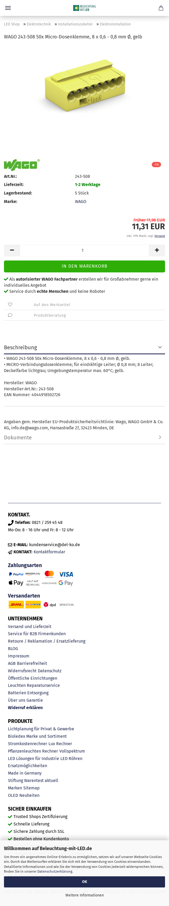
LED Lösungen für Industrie (33, 758)
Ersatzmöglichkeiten (27, 765)
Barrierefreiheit (32, 663)
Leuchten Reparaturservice (34, 685)
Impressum (18, 655)
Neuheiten (29, 795)
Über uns (16, 700)
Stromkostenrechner (27, 743)
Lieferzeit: (14, 184)
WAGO (80, 201)
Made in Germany (25, 773)
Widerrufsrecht (22, 670)
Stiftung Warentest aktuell (33, 780)
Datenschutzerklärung (54, 871)
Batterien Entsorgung (28, 692)
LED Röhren (71, 758)
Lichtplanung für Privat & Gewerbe (41, 728)
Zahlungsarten (25, 565)
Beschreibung (20, 347)
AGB (12, 663)
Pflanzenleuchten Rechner (33, 751)
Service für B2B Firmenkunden (37, 633)
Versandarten (24, 596)
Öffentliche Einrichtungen (32, 678)
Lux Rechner (60, 743)
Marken (15, 787)
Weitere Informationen (84, 895)
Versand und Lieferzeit (29, 626)
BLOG (13, 648)
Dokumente (18, 437)
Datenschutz (49, 670)
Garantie (34, 700)
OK (84, 882)
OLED (13, 795)
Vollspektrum (72, 751)
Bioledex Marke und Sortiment (37, 736)
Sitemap (31, 787)
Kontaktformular (49, 551)
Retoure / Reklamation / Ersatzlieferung (46, 641)
